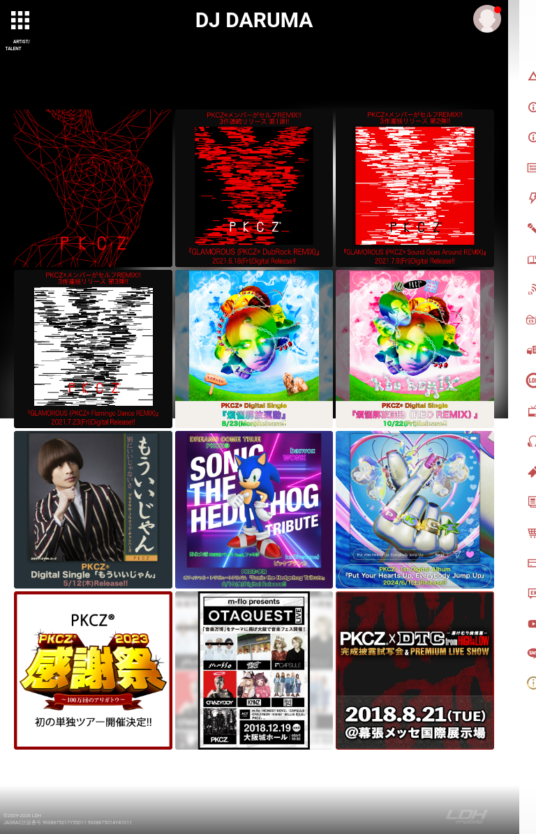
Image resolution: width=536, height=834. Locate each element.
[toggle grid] (21, 21)
